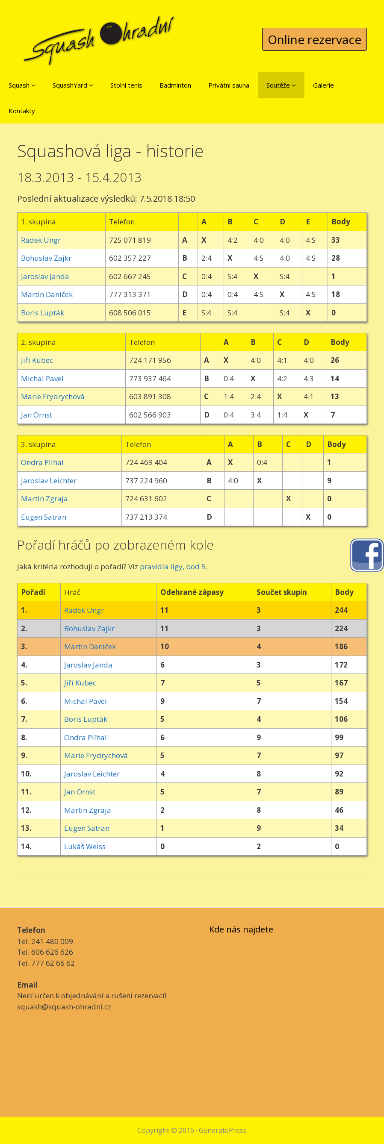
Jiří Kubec (37, 360)
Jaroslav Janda (45, 276)
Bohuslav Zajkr (46, 258)
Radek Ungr (41, 240)
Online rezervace (314, 39)
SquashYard (73, 85)
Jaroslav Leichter (49, 480)
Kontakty (22, 110)
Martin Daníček (47, 294)
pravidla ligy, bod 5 (173, 566)
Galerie (323, 85)
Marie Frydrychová (53, 396)
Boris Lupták (42, 313)
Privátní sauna (228, 85)
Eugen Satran (43, 517)
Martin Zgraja (44, 498)
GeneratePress (223, 1130)
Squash (22, 85)
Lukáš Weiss (85, 846)
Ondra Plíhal (42, 462)
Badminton (175, 85)
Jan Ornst (36, 415)
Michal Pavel (42, 378)
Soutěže (281, 85)
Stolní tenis (126, 85)
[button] (33, 85)
